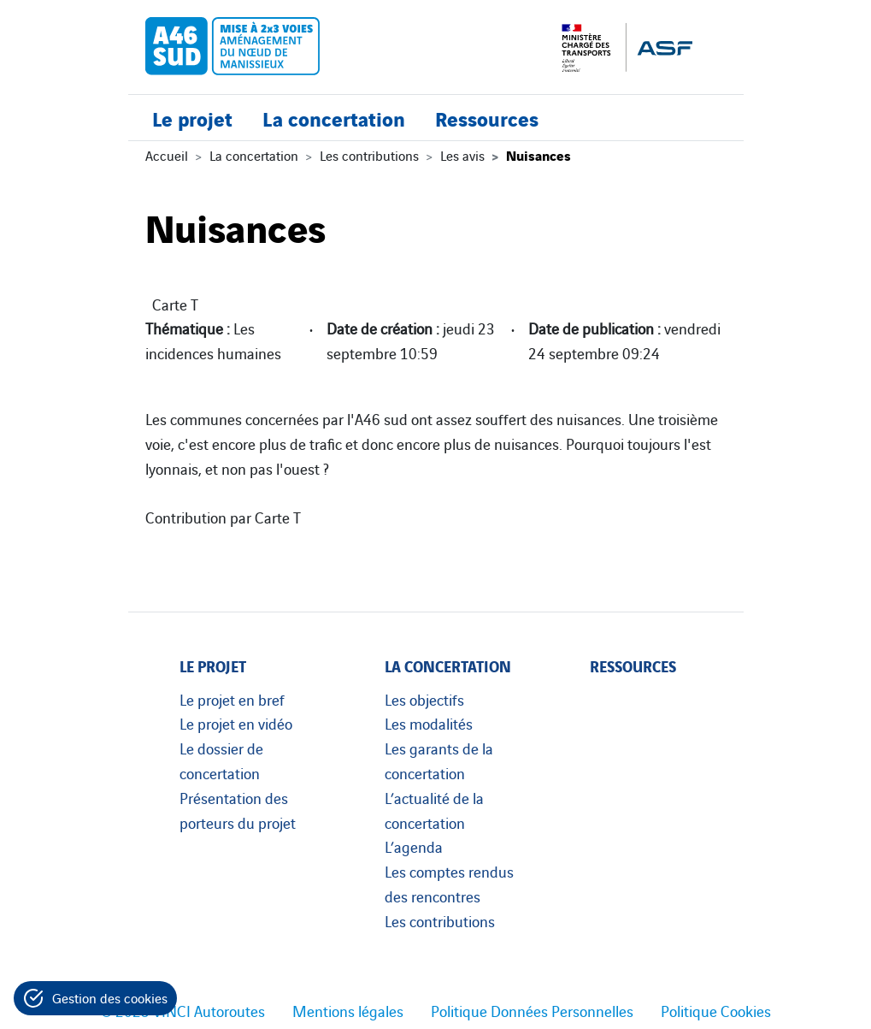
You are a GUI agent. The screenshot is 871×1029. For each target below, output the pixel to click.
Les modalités (429, 723)
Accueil (166, 154)
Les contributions (369, 154)
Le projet (192, 118)
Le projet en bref (232, 699)
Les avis (462, 154)
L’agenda (414, 846)
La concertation (333, 118)
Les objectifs (424, 699)
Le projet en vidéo (235, 723)
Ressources (486, 118)
